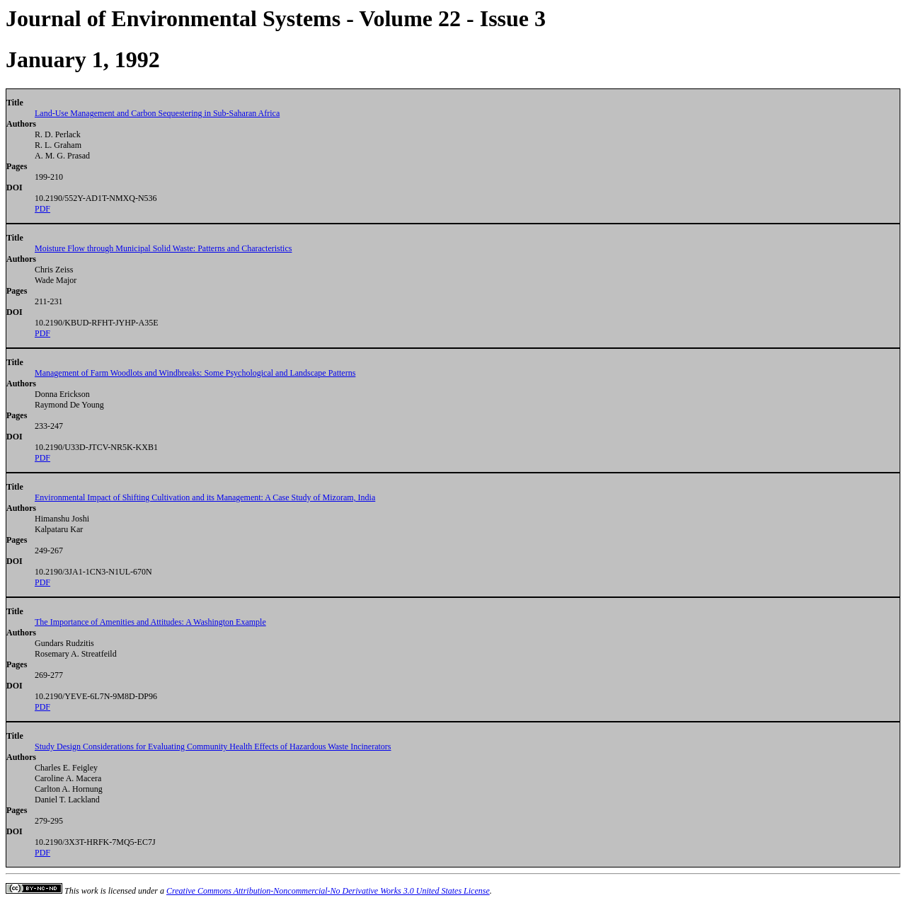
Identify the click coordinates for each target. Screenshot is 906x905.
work (89, 891)
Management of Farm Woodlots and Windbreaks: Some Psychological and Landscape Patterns (195, 373)
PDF (42, 209)
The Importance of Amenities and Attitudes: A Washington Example (150, 622)
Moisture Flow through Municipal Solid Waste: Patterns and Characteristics (163, 248)
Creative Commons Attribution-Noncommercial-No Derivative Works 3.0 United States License (328, 891)
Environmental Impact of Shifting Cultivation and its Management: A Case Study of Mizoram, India (205, 497)
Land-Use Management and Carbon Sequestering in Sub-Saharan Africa (157, 113)
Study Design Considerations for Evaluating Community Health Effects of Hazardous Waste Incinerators (213, 746)
